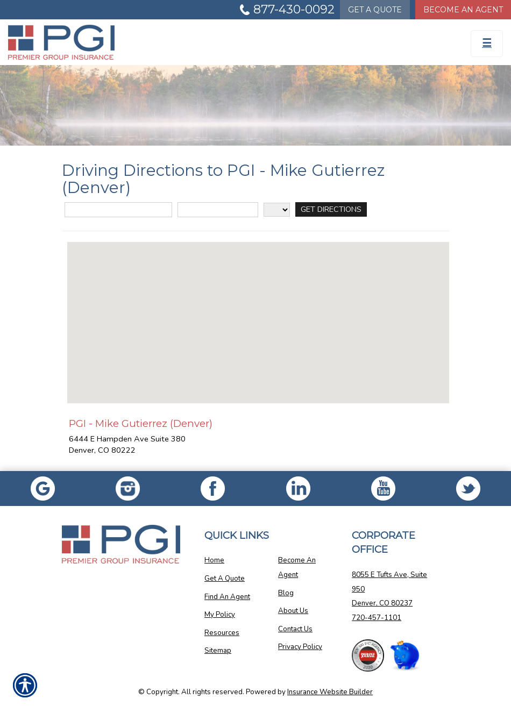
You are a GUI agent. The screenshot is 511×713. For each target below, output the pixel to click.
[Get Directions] (331, 209)
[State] (277, 210)
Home (214, 560)
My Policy (219, 614)
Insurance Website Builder (330, 692)
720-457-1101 (376, 618)
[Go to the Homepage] (191, 42)
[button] (258, 313)
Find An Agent (227, 597)
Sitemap (217, 650)
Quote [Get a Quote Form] (375, 10)
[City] (218, 210)
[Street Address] (118, 210)
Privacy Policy (300, 647)
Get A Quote (224, 578)
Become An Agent (297, 567)
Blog (286, 593)
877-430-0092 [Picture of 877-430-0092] (294, 9)
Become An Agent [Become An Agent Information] (463, 10)
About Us (293, 611)
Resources (221, 633)
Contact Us (295, 629)
